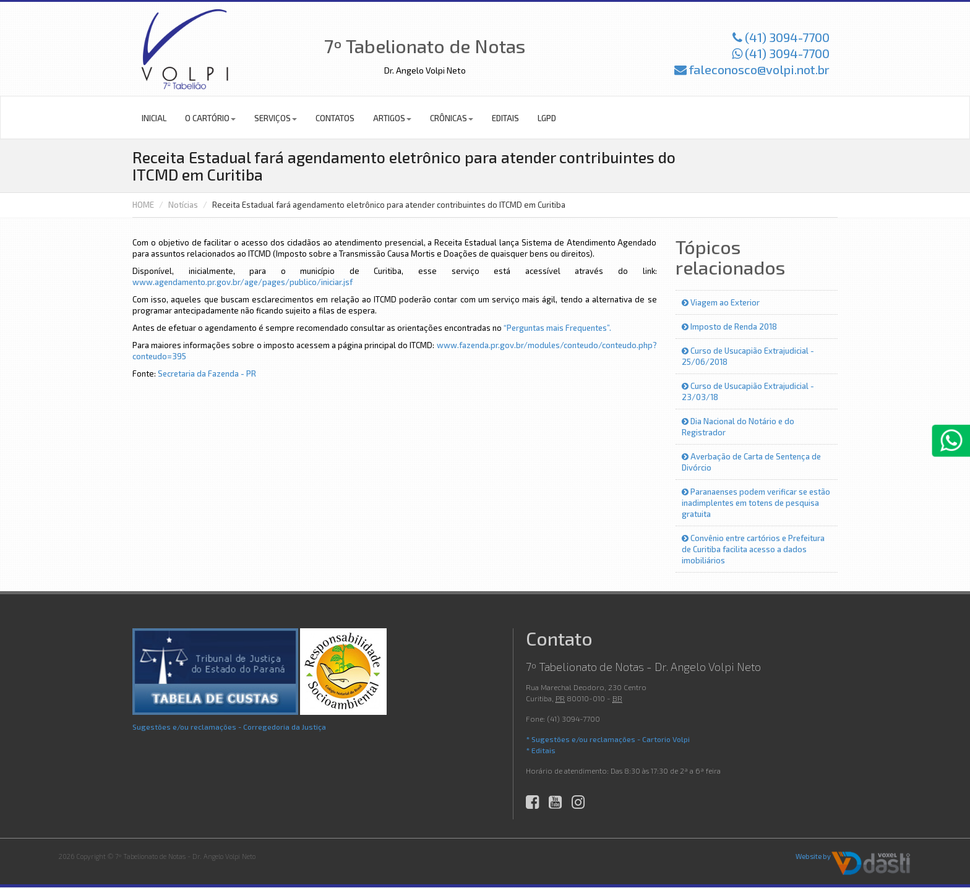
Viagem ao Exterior (721, 302)
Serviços (275, 118)
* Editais (541, 750)
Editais (505, 118)
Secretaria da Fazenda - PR (207, 373)
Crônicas (451, 118)
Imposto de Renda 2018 (729, 326)
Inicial (154, 118)
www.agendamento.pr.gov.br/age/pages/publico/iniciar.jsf (242, 282)
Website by (813, 856)
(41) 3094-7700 (781, 37)
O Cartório (210, 118)
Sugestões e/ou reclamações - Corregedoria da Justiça (229, 726)
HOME (143, 205)
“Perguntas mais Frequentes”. (557, 328)
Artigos (392, 118)
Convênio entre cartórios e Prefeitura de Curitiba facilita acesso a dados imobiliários (753, 549)
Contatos (334, 118)
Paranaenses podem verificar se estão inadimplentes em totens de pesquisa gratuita (756, 503)
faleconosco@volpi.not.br (752, 69)
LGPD (547, 118)
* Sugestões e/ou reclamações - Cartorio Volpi (608, 739)
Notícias (183, 205)
